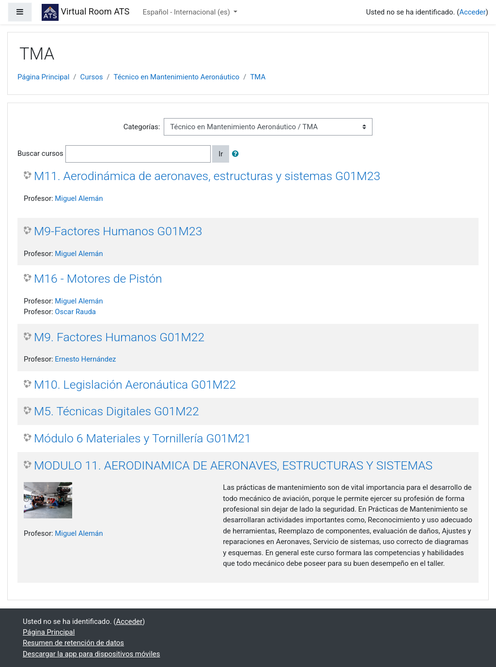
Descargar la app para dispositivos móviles (91, 654)
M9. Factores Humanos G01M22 (119, 337)
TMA (257, 77)
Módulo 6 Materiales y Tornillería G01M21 (142, 438)
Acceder (472, 12)
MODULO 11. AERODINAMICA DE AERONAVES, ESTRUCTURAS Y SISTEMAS (233, 465)
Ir (220, 154)
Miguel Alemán (79, 198)
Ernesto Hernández (85, 359)
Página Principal (43, 77)
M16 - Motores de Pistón (98, 279)
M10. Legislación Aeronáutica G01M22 (135, 385)
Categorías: (142, 126)
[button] (237, 154)
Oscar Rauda (75, 311)
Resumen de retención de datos (73, 642)
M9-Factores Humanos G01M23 (118, 231)
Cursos (91, 77)
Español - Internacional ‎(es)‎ (187, 12)
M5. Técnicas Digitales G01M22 (116, 411)
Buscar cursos (40, 153)
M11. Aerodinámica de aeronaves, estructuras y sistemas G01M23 (207, 176)
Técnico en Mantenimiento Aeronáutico (176, 77)
